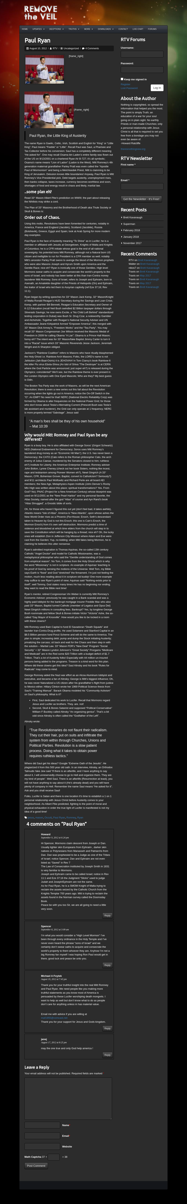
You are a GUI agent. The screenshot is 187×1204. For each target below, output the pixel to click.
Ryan (80, 817)
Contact (123, 29)
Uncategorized (71, 48)
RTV (55, 48)
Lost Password (129, 88)
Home (25, 29)
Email (66, 1135)
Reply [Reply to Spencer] (108, 965)
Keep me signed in (135, 79)
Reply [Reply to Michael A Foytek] (108, 1028)
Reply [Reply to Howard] (108, 915)
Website (67, 1146)
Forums (152, 29)
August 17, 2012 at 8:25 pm (54, 1042)
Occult (48, 817)
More (88, 29)
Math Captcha (32, 1156)
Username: (127, 47)
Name (66, 1125)
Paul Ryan (59, 817)
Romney (71, 817)
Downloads (106, 29)
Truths (74, 29)
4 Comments (92, 48)
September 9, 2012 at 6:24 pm (55, 837)
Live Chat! (138, 29)
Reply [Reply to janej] (108, 1055)
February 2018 (131, 230)
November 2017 (132, 243)
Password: (127, 63)
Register (125, 84)
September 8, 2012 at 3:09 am (55, 929)
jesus (31, 817)
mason (39, 817)
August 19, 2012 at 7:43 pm (54, 979)
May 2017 (145, 275)
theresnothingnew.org (133, 149)
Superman (129, 223)
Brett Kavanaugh (132, 217)
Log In (157, 87)
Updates (39, 29)
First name (128, 164)
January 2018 (131, 236)
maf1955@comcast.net (54, 1017)
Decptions (57, 29)
